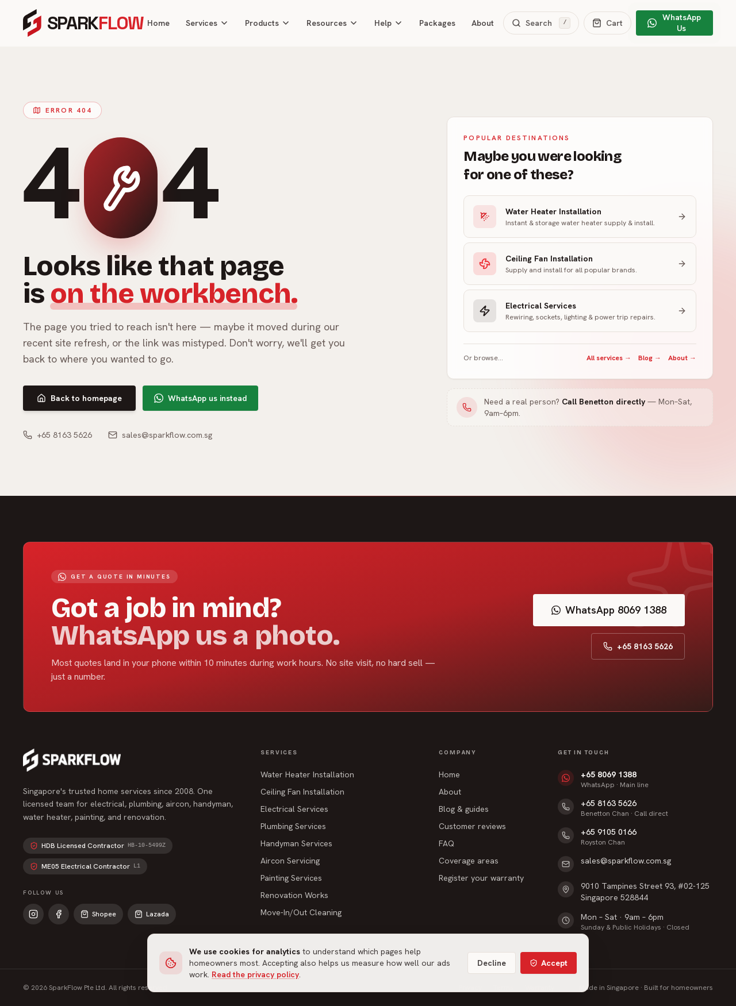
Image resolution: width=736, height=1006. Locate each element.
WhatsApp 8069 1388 (608, 609)
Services (207, 23)
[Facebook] (58, 914)
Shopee (98, 914)
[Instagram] (33, 914)
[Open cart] (607, 22)
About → (682, 358)
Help (388, 23)
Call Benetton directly (603, 401)
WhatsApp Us (673, 22)
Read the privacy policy (255, 974)
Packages (437, 23)
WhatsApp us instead (200, 398)
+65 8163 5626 (57, 435)
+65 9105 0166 (609, 832)
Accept (549, 963)
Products (267, 23)
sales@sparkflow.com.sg (160, 435)
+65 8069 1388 (609, 774)
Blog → (649, 358)
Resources (332, 23)
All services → (608, 358)
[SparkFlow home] (80, 23)
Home (158, 23)
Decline (491, 963)
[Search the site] (541, 22)
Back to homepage (79, 398)
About (482, 23)
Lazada (152, 914)
